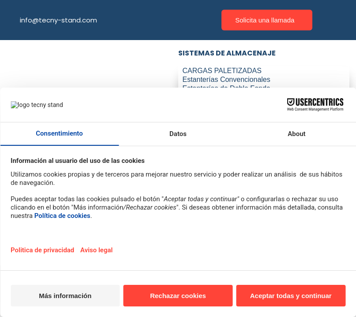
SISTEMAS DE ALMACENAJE (227, 53)
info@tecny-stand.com (58, 20)
